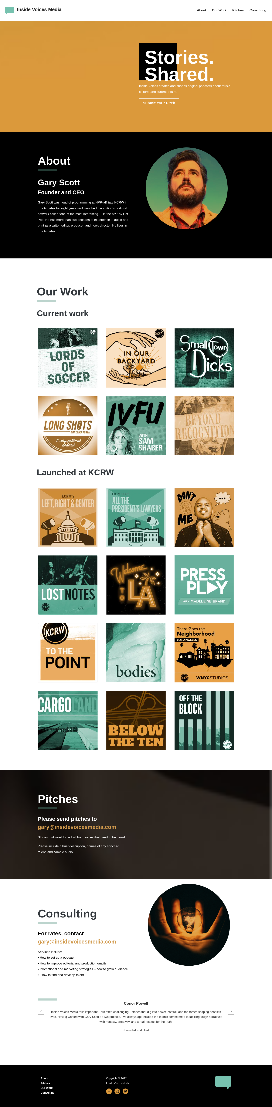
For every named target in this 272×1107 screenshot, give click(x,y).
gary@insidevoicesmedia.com (77, 827)
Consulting (258, 10)
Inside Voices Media (39, 9)
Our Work (219, 10)
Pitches (238, 10)
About (201, 10)
